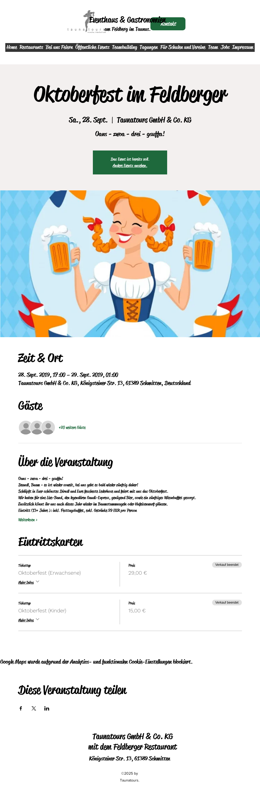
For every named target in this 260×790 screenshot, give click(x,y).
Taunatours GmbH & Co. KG (132, 736)
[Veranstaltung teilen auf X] (33, 708)
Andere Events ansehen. (130, 165)
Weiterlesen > (27, 520)
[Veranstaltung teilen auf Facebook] (20, 708)
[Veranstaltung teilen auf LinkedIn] (46, 708)
